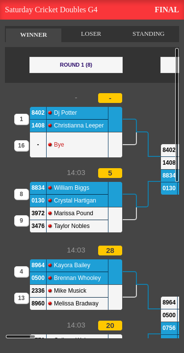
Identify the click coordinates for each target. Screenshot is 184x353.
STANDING (148, 33)
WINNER (33, 34)
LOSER (91, 33)
